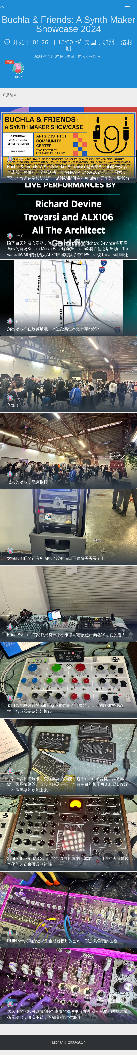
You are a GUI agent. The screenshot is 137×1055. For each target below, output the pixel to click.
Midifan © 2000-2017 (68, 1042)
